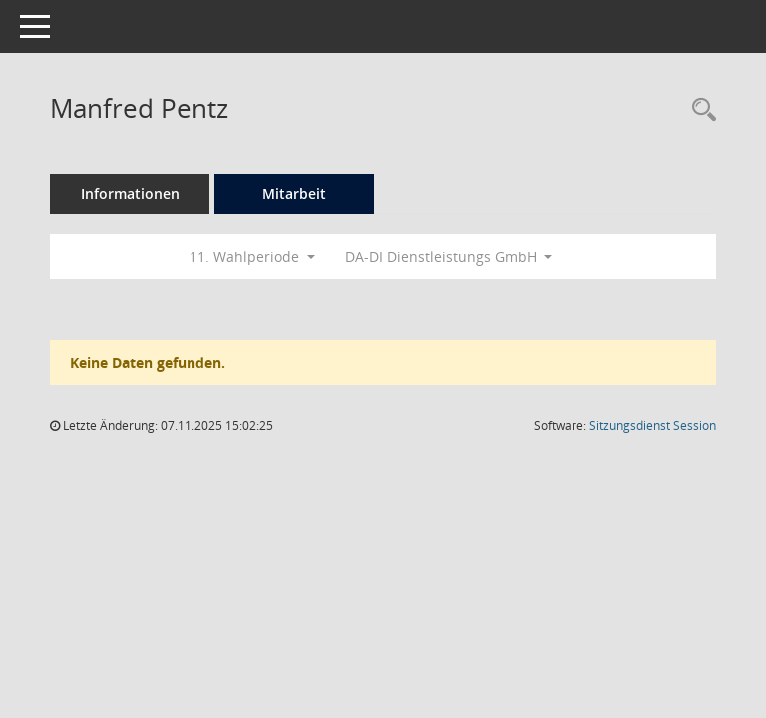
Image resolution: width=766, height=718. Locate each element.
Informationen (130, 193)
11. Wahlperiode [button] (252, 256)
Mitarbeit (294, 193)
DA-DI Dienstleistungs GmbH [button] (449, 256)
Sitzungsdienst (652, 425)
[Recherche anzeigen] (699, 110)
